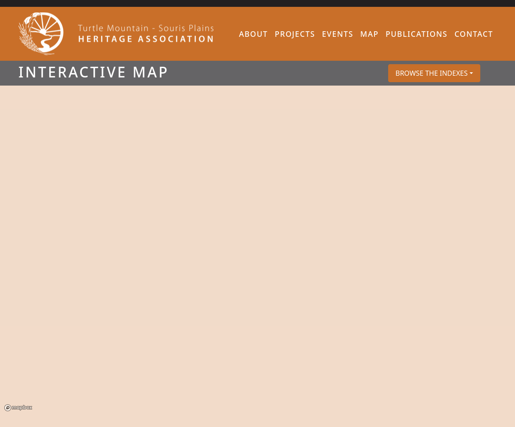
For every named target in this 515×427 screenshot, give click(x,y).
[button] (434, 73)
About (253, 34)
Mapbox (18, 407)
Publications (417, 34)
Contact (474, 34)
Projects (295, 34)
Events (337, 34)
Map (369, 34)
